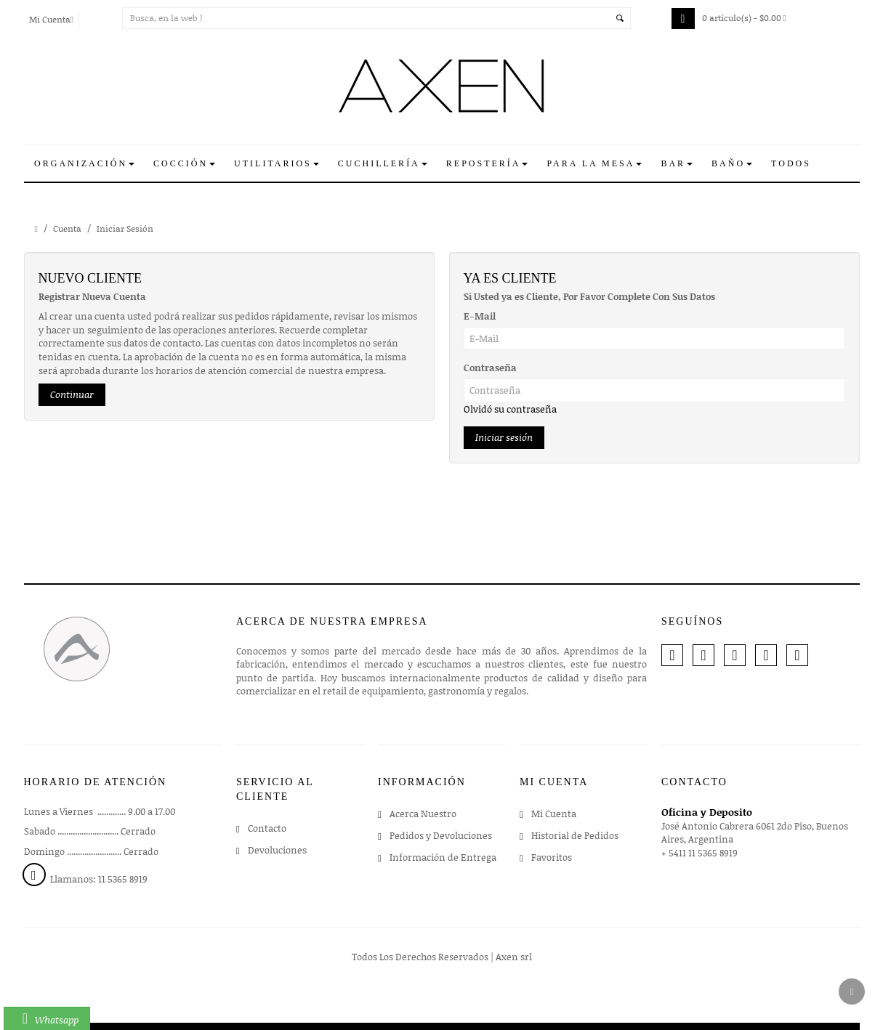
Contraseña (490, 367)
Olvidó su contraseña (510, 408)
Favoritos (551, 857)
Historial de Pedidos (574, 835)
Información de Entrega (443, 857)
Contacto (267, 828)
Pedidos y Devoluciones (441, 835)
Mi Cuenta (553, 813)
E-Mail (480, 316)
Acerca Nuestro (423, 813)
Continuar (72, 394)
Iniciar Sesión (125, 228)
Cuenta (67, 228)
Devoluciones (277, 849)
